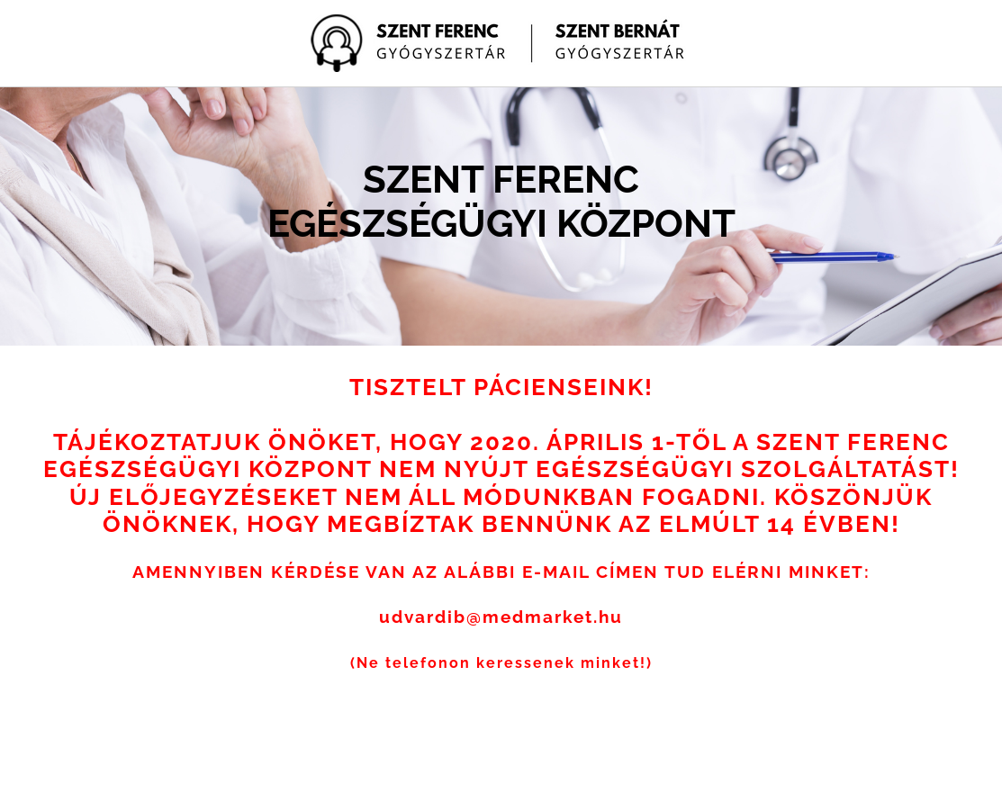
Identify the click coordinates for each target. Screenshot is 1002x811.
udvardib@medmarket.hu (501, 616)
